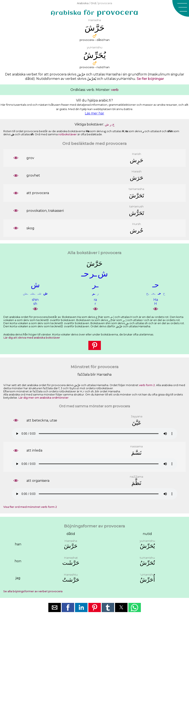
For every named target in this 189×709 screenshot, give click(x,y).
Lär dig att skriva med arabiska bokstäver (31, 337)
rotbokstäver (67, 134)
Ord (93, 3)
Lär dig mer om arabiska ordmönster (43, 397)
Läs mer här (94, 113)
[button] (180, 8)
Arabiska (83, 3)
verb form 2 (147, 385)
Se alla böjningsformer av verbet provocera (33, 591)
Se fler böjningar (150, 79)
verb (115, 90)
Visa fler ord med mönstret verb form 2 (30, 506)
